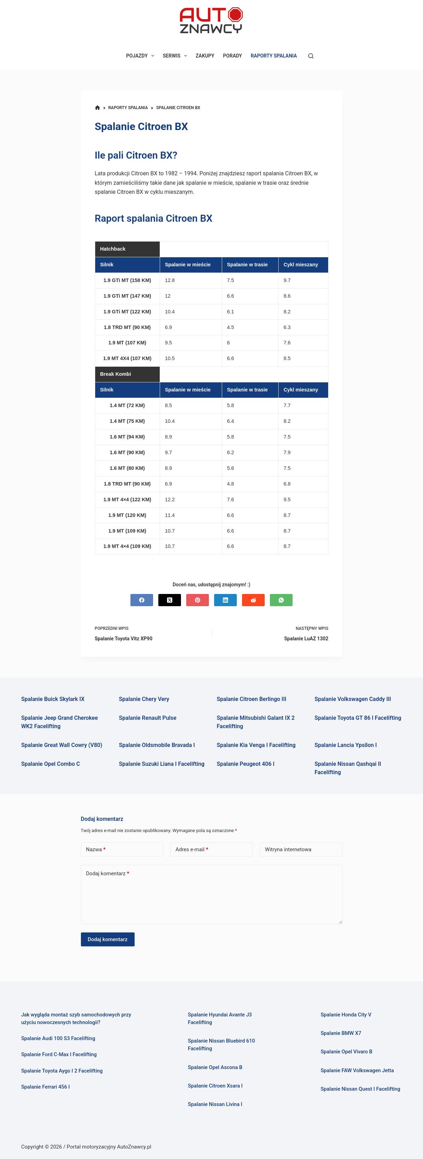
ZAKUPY (205, 56)
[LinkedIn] (225, 600)
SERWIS (176, 56)
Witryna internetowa (288, 849)
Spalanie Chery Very (144, 699)
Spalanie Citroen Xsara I (215, 1086)
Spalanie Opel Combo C (50, 764)
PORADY (232, 56)
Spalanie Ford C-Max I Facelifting (59, 1054)
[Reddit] (253, 600)
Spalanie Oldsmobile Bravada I (157, 745)
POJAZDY (141, 56)
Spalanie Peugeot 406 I (246, 764)
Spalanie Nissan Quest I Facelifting (360, 1089)
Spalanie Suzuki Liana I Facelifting (161, 764)
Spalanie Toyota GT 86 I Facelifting (358, 718)
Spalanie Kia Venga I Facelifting (256, 745)
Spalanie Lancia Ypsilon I (346, 745)
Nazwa (96, 849)
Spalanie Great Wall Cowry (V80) (62, 745)
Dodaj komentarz (107, 873)
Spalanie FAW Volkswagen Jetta (357, 1070)
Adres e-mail (191, 849)
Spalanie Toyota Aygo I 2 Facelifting (62, 1071)
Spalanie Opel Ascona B (215, 1067)
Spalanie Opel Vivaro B (346, 1052)
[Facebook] (141, 600)
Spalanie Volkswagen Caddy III (353, 699)
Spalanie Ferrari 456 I (45, 1087)
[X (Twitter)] (169, 600)
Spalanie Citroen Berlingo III (252, 699)
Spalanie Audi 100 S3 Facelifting (58, 1038)
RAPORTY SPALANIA (274, 56)
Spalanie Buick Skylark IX (53, 699)
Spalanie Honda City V (345, 1015)
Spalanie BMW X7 (340, 1033)
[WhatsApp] (281, 600)
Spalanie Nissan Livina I (215, 1104)
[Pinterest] (197, 600)
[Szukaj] (311, 56)
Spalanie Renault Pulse (147, 718)
